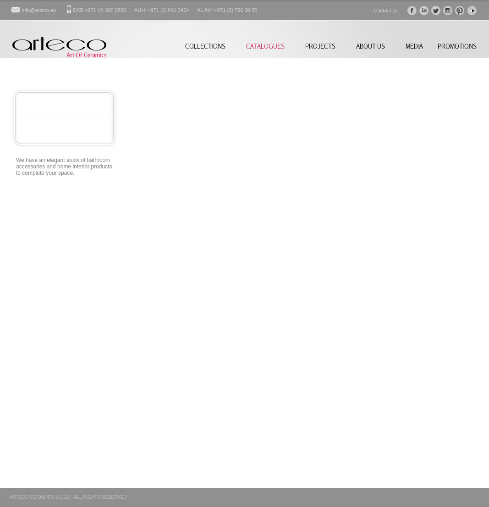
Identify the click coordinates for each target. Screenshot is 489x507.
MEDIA (414, 46)
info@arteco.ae (39, 10)
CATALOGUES (265, 46)
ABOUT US (370, 46)
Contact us (386, 10)
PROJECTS (320, 46)
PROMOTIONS (457, 46)
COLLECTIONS (205, 46)
